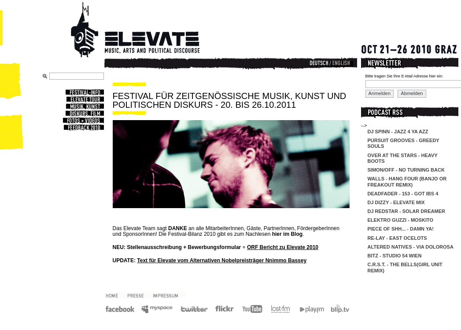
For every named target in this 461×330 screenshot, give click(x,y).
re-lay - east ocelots (397, 238)
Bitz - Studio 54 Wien (395, 255)
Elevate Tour (84, 99)
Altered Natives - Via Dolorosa (411, 246)
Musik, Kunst (84, 106)
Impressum (168, 295)
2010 (115, 295)
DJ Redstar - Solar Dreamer (406, 211)
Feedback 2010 (83, 127)
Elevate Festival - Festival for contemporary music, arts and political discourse (147, 31)
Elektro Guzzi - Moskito (401, 220)
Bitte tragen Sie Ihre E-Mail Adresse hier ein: (404, 76)
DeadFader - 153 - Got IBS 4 (403, 193)
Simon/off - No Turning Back (406, 169)
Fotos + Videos (83, 120)
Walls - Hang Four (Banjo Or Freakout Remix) (407, 181)
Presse (138, 295)
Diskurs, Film (84, 113)
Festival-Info (84, 92)
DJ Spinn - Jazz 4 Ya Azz (398, 131)
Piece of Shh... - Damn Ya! (401, 228)
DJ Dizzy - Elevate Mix (396, 202)
